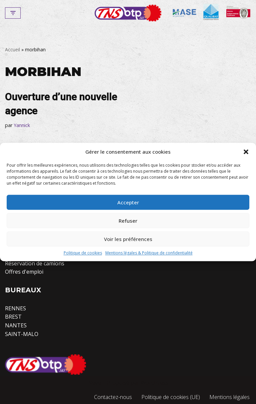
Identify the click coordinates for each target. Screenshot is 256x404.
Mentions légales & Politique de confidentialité (149, 253)
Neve (94, 382)
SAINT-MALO (21, 334)
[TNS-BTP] (128, 13)
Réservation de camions (34, 263)
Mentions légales (229, 397)
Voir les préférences (128, 239)
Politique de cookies (83, 253)
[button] (246, 151)
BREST (13, 316)
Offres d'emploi (24, 271)
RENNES (15, 308)
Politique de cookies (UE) (170, 397)
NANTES (16, 325)
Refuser (128, 220)
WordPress (154, 382)
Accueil (12, 49)
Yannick (22, 125)
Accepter (128, 202)
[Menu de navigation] (13, 13)
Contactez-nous (113, 397)
